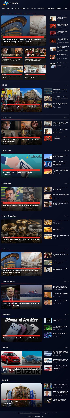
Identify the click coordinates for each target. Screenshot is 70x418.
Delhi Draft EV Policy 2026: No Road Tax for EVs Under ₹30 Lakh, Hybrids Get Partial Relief (60, 352)
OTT (12, 8)
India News (27, 57)
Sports (65, 8)
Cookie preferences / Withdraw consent (30, 413)
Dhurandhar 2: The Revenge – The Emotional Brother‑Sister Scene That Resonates (11, 60)
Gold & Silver (50, 8)
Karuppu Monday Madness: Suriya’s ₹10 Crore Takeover (62, 25)
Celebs (23, 8)
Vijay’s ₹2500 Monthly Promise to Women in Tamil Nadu (62, 56)
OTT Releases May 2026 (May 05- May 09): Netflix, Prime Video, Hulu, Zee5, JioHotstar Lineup (61, 203)
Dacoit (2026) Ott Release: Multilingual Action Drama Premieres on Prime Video (61, 196)
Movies (17, 8)
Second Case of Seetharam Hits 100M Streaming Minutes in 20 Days (21, 206)
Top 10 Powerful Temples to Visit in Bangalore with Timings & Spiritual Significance (60, 105)
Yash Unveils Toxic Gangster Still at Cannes (62, 32)
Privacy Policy (45, 413)
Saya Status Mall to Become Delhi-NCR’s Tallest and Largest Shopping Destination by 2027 (22, 40)
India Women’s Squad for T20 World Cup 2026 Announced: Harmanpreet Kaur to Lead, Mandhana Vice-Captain (61, 392)
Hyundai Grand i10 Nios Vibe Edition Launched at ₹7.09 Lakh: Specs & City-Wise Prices (60, 367)
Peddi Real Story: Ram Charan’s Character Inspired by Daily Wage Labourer (62, 39)
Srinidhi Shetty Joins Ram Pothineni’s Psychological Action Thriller (62, 17)
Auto (27, 8)
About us (15, 413)
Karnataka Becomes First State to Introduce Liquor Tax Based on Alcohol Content (33, 60)
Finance (33, 8)
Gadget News (41, 8)
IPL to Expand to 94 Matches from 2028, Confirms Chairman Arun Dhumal (63, 48)
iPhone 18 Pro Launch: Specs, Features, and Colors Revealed (63, 64)
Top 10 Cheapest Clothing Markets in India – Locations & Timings (20, 107)
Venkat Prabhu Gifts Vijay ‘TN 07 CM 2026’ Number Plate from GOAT (33, 76)
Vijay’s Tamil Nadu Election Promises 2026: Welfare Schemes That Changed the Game (61, 170)
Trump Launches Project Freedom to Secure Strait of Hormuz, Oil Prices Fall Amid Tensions (21, 304)
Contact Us (54, 413)
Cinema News (4, 57)
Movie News (5, 8)
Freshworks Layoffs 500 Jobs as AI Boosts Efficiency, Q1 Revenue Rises (19, 173)
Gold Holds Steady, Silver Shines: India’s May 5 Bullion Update (21, 239)
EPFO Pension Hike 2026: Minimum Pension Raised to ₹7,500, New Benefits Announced (60, 163)
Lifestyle (58, 8)
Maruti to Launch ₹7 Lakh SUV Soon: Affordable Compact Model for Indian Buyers (20, 370)
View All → (66, 85)
